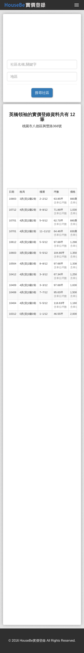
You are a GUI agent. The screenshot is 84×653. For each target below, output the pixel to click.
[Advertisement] (42, 38)
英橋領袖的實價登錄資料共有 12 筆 (42, 117)
